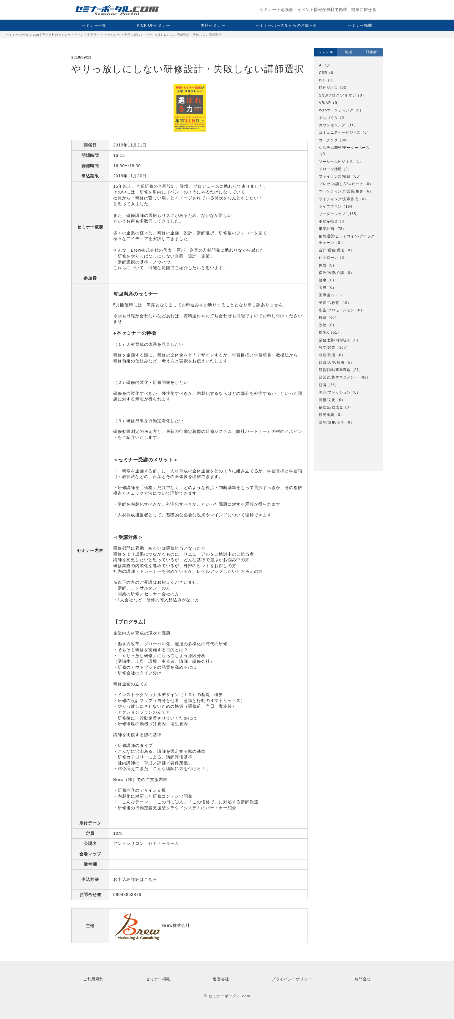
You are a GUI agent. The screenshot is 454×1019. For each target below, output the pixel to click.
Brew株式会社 (151, 925)
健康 (323, 280)
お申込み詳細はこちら (135, 879)
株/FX (324, 332)
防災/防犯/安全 (331, 422)
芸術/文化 (327, 400)
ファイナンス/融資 (335, 176)
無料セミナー (213, 25)
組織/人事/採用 (331, 362)
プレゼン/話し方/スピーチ (341, 184)
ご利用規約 (93, 979)
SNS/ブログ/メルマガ (337, 95)
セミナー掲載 (360, 25)
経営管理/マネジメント (338, 377)
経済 (323, 385)
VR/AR (325, 103)
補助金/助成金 (331, 407)
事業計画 (326, 229)
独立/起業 (327, 348)
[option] (348, 244)
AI (321, 65)
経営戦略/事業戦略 (335, 370)
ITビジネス (328, 88)
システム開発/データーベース (344, 148)
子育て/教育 (329, 303)
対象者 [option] (371, 52)
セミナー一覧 (94, 25)
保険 (323, 265)
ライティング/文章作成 (338, 199)
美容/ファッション (335, 392)
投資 (323, 318)
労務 (323, 287)
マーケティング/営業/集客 (341, 191)
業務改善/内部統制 (335, 340)
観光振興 (326, 415)
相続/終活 (327, 355)
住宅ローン (328, 257)
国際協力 (326, 295)
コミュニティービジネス (340, 132)
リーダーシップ (332, 214)
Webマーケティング (336, 110)
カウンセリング (332, 125)
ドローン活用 (330, 169)
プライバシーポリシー (292, 979)
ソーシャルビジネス (336, 162)
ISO (322, 80)
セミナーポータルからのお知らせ (286, 25)
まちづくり (328, 118)
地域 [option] (348, 52)
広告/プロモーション (336, 310)
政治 (323, 325)
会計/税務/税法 (331, 250)
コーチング (328, 140)
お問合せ (362, 979)
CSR (323, 73)
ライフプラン (330, 206)
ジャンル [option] (325, 52)
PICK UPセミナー (153, 25)
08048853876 (127, 894)
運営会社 (221, 979)
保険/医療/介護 (331, 273)
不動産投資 (328, 221)
